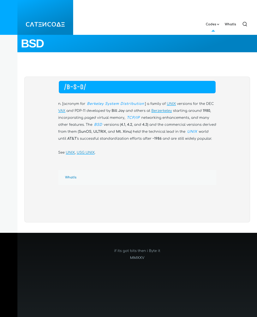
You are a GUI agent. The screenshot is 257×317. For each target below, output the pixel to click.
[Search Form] (245, 24)
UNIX (171, 104)
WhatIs (71, 177)
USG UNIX (86, 152)
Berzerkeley (161, 111)
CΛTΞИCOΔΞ (45, 24)
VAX (61, 111)
